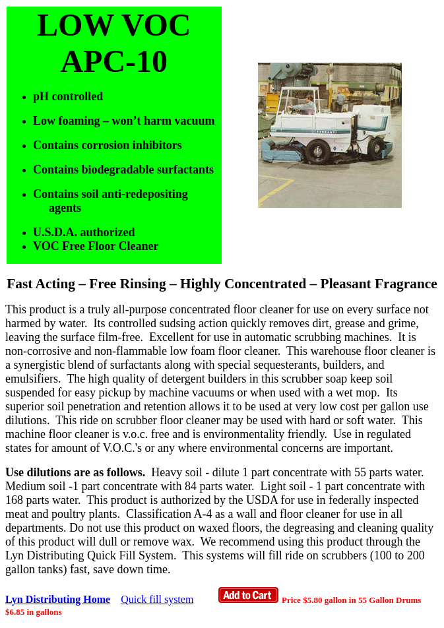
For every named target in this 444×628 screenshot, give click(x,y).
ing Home (71, 599)
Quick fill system (157, 599)
